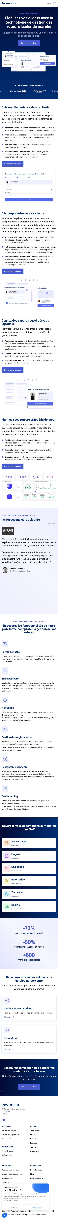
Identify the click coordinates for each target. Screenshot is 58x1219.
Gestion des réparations (10, 1135)
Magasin (33, 1135)
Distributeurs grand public (11, 1170)
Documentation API (37, 1178)
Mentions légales (25, 1211)
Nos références (36, 1170)
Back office (34, 1139)
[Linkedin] (4, 1120)
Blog (32, 1174)
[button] (49, 3)
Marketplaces (7, 1178)
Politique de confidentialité (11, 1214)
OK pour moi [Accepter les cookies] (37, 1208)
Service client (35, 1130)
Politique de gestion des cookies (34, 1214)
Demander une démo (29, 43)
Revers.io (14, 1211)
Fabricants (5, 1182)
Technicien (34, 1147)
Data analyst (34, 1151)
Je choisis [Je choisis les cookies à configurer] (14, 1208)
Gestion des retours (9, 1130)
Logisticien (34, 1143)
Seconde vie (6, 1139)
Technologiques (8, 1151)
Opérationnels (7, 1155)
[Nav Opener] (54, 3)
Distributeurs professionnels (12, 1174)
